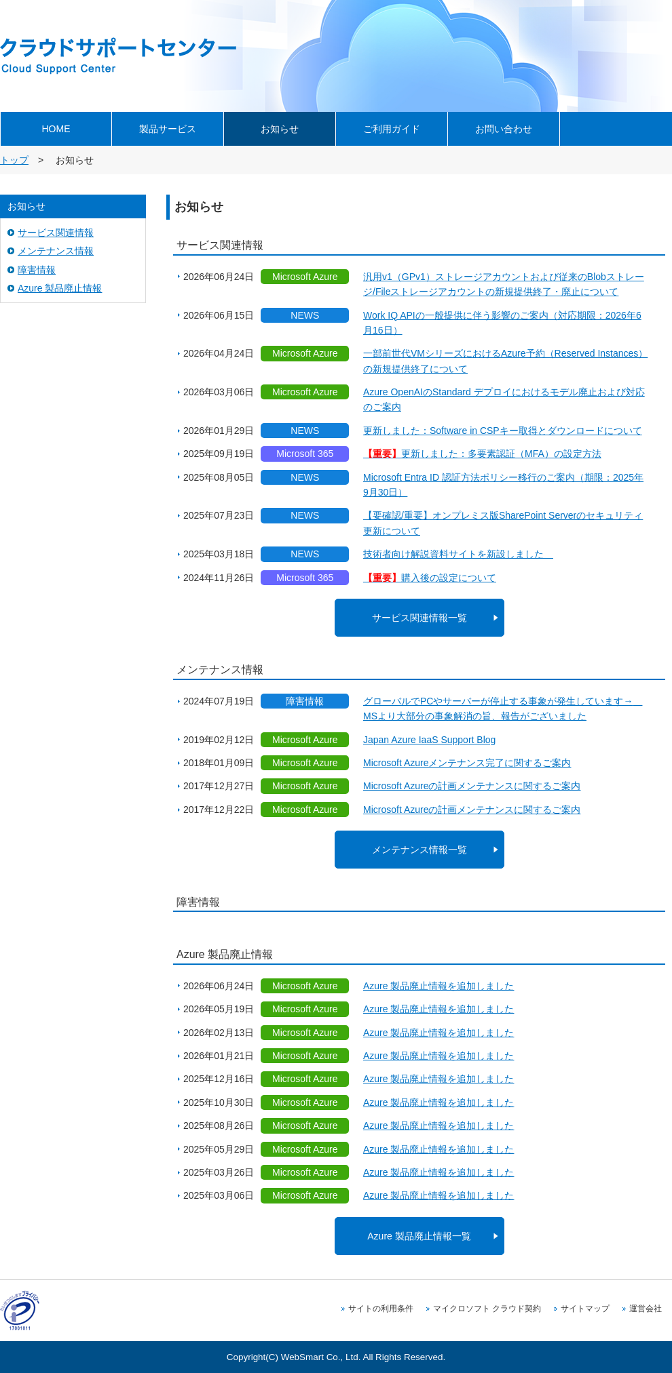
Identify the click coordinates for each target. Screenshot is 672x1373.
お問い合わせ (503, 128)
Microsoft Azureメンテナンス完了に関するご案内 (467, 762)
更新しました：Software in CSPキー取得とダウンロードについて (502, 430)
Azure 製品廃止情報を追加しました (438, 985)
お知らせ (280, 128)
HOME (56, 128)
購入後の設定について (429, 577)
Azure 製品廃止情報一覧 (418, 1236)
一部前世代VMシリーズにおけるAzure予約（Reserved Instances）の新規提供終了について (505, 361)
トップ (14, 160)
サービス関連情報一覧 (419, 617)
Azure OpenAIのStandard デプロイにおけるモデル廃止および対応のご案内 (504, 399)
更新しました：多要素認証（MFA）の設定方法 (482, 453)
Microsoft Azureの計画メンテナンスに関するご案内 (471, 785)
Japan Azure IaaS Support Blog (429, 739)
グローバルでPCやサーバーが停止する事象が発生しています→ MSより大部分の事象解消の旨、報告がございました (502, 708)
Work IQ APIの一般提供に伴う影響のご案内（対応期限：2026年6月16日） (502, 323)
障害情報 (37, 269)
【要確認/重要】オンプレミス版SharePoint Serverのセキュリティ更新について (503, 523)
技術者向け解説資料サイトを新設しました (458, 554)
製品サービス (167, 128)
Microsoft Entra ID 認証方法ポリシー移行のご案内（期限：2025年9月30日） (503, 485)
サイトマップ (585, 1308)
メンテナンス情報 (56, 250)
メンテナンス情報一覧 (419, 849)
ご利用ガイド (391, 128)
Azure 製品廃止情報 (60, 288)
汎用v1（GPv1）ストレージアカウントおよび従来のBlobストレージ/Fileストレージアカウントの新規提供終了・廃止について (503, 284)
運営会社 (645, 1308)
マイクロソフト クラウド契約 (487, 1308)
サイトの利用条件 (380, 1308)
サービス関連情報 (56, 232)
